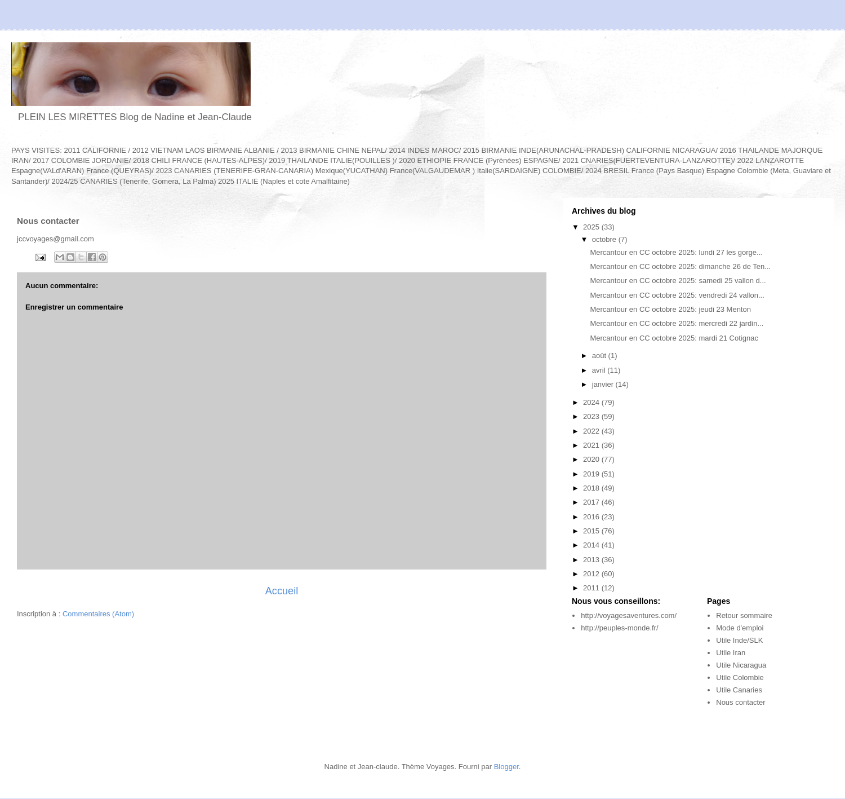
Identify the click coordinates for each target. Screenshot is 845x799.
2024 (592, 402)
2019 (592, 474)
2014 (592, 545)
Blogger (506, 766)
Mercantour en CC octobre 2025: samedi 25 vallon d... (678, 280)
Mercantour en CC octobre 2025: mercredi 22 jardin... (676, 323)
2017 (592, 502)
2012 (592, 574)
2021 (592, 445)
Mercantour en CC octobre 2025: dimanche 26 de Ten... (680, 266)
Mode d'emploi (739, 628)
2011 (592, 588)
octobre (605, 239)
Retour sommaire (744, 615)
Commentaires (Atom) (98, 614)
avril (599, 370)
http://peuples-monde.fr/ (619, 628)
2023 (592, 416)
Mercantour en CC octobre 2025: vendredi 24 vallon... (677, 295)
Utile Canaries (739, 690)
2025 (592, 227)
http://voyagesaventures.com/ (629, 615)
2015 (592, 531)
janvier (604, 384)
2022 (592, 431)
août (600, 355)
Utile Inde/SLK (739, 640)
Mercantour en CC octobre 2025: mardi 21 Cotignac (674, 338)
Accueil (282, 591)
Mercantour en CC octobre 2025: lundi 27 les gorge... (676, 252)
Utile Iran (730, 652)
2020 (592, 459)
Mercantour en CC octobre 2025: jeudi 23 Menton (670, 309)
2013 (592, 559)
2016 (592, 517)
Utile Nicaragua (741, 665)
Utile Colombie (740, 677)
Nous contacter (740, 702)
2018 (592, 488)
